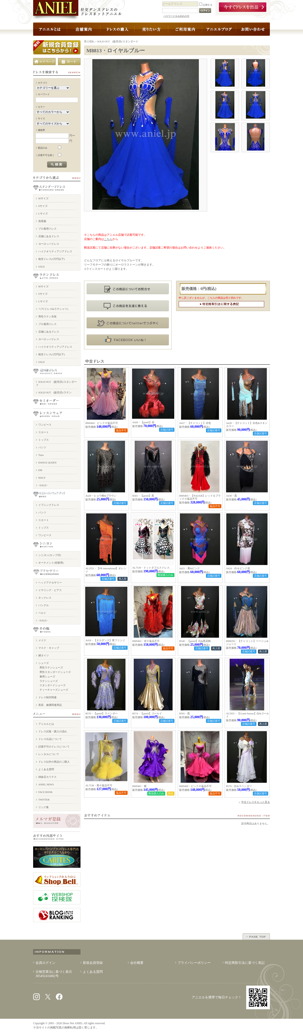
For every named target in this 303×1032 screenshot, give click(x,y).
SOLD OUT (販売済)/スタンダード (117, 41)
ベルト (42, 612)
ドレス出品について (50, 739)
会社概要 (136, 963)
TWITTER (43, 799)
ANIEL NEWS (46, 784)
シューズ (43, 663)
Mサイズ (43, 198)
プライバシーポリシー (194, 963)
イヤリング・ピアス (50, 590)
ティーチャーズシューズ (54, 689)
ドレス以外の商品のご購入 (54, 761)
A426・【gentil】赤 (143, 422)
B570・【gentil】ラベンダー (101, 713)
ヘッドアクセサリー (50, 582)
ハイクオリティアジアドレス (55, 251)
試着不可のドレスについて (54, 746)
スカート (43, 432)
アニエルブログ (219, 29)
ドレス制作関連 (47, 697)
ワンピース (44, 424)
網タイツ (43, 655)
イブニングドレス (48, 504)
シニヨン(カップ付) (49, 555)
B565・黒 (184, 713)
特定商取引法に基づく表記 (245, 963)
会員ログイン (45, 963)
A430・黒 (231, 495)
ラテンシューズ (49, 681)
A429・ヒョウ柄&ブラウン (100, 495)
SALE (41, 266)
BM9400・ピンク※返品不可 (195, 786)
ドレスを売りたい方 (151, 29)
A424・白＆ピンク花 (238, 568)
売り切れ (89, 41)
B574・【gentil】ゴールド (147, 713)
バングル (43, 605)
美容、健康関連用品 (50, 704)
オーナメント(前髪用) (50, 562)
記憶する (205, 5)
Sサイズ (43, 206)
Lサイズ (43, 213)
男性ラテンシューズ (51, 667)
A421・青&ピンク (189, 568)
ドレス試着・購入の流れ (52, 731)
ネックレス (44, 597)
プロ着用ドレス (47, 228)
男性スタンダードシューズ (55, 672)
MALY (42, 477)
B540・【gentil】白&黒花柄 (195, 641)
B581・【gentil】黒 (143, 495)
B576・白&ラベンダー (239, 786)
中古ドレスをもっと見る (255, 802)
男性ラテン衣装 (47, 316)
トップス (43, 439)
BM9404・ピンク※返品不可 (101, 423)
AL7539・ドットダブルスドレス (150, 567)
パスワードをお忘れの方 (176, 16)
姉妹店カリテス (47, 776)
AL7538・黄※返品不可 (98, 785)
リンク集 (43, 807)
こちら (108, 239)
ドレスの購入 (117, 29)
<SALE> (43, 485)
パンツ (42, 447)
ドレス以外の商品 (185, 29)
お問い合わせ (253, 29)
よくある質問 (46, 769)
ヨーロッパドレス (48, 243)
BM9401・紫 (139, 786)
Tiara (41, 455)
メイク (42, 640)
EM (40, 470)
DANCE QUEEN (47, 462)
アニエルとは (46, 723)
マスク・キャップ (48, 647)
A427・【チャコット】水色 (195, 423)
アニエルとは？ (50, 29)
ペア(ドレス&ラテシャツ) (53, 308)
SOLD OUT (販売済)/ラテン (54, 392)
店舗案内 (84, 29)
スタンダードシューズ (53, 685)
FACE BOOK (45, 792)
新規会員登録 (93, 963)
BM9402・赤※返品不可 (146, 641)
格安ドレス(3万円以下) (51, 259)
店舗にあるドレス (48, 236)
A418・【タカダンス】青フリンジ (105, 640)
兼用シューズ (47, 676)
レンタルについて (48, 754)
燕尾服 (42, 221)
